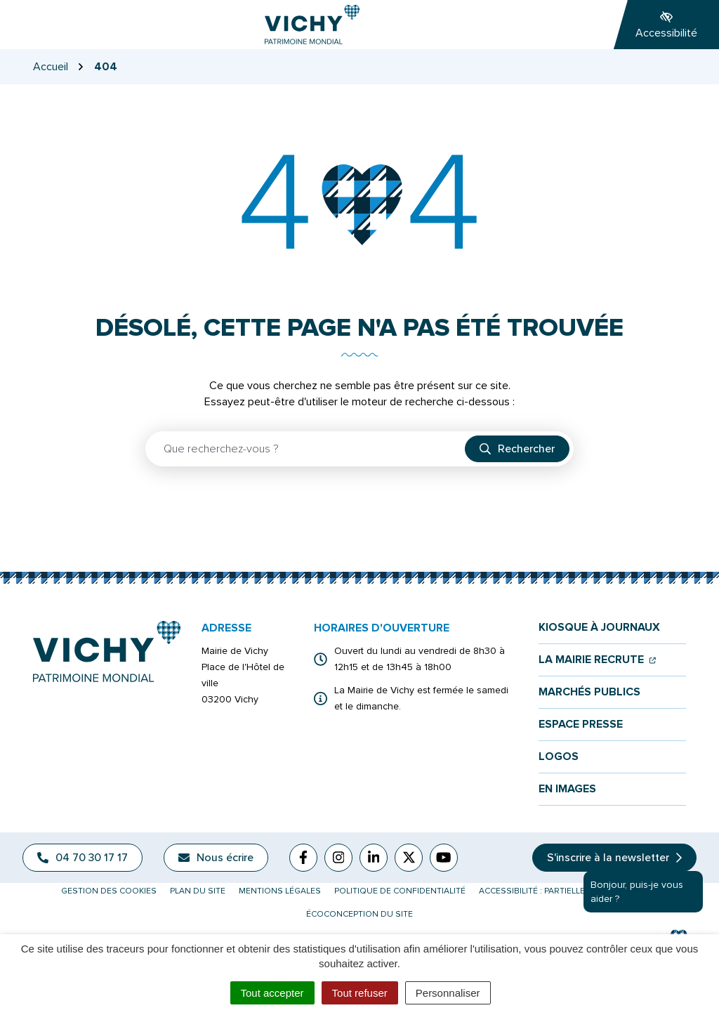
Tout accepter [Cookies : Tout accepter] (272, 993)
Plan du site (197, 891)
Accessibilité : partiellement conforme (569, 891)
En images (567, 789)
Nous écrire (215, 858)
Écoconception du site (359, 914)
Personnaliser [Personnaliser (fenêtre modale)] (448, 993)
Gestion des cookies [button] (109, 891)
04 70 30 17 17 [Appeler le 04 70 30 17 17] (82, 858)
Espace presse (581, 724)
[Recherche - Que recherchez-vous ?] (306, 449)
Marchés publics (589, 692)
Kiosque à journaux (599, 627)
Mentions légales (280, 891)
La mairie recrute (597, 660)
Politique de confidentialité (400, 891)
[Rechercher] (517, 449)
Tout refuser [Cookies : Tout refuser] (360, 993)
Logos (559, 757)
